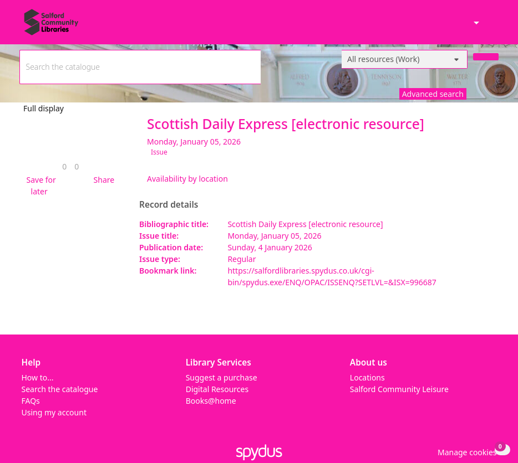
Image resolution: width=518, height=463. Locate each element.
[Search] (486, 56)
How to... (38, 377)
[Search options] (405, 59)
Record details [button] (168, 205)
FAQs (31, 400)
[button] (39, 185)
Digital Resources (217, 389)
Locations (367, 377)
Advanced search (433, 94)
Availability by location (187, 178)
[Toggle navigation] (493, 27)
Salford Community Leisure (399, 389)
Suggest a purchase (221, 377)
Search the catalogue (60, 389)
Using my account (54, 412)
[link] (64, 166)
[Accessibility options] (475, 23)
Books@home (211, 400)
